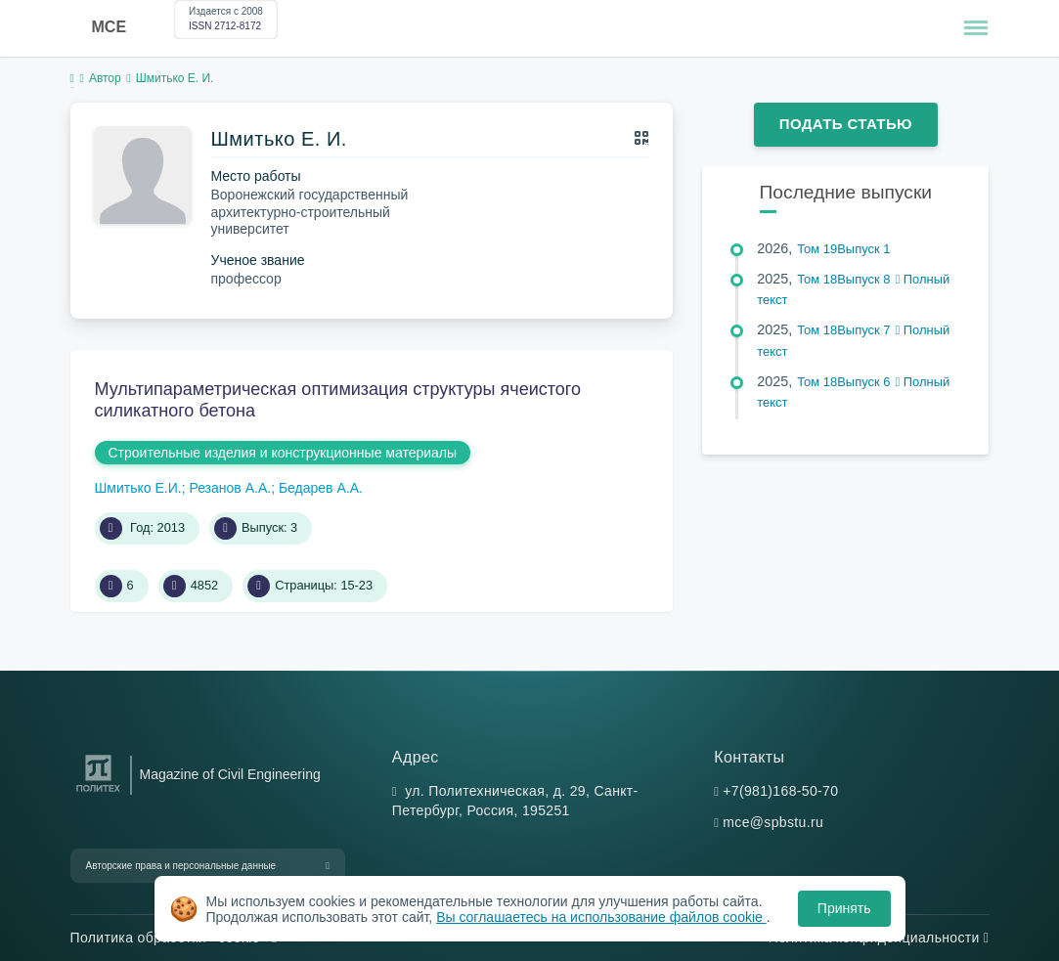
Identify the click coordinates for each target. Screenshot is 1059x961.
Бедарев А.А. (321, 488)
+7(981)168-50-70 (780, 791)
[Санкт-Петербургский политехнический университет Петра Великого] (98, 792)
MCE (109, 27)
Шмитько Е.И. (138, 488)
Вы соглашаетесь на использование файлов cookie (601, 917)
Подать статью (845, 123)
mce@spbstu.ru (773, 822)
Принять (844, 908)
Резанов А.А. (230, 488)
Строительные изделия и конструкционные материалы (283, 452)
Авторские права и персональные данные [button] (181, 865)
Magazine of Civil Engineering (230, 774)
